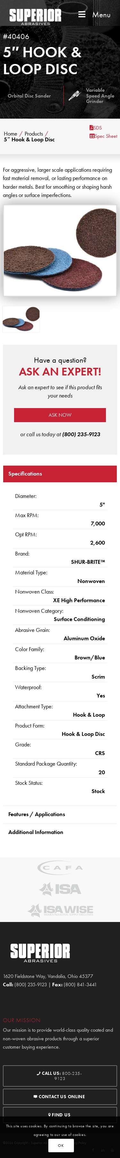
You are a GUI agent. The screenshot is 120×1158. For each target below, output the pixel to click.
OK (61, 1145)
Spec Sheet (103, 136)
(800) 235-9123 (81, 434)
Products (34, 134)
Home (10, 134)
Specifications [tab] (25, 473)
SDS (96, 127)
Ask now (60, 415)
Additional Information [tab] (35, 832)
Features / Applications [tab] (36, 814)
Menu (94, 14)
